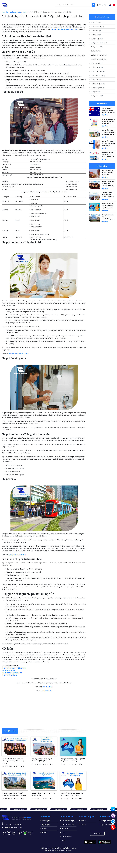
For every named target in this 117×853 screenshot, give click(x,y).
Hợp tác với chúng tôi (107, 825)
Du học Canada (97, 26)
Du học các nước (15, 12)
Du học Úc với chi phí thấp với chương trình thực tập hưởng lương (13, 761)
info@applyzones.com (16, 827)
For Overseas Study (14, 809)
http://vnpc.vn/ (47, 690)
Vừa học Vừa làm (67, 836)
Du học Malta (96, 47)
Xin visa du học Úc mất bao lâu (12, 673)
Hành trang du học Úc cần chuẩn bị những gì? (108, 172)
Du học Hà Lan (97, 96)
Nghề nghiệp (46, 825)
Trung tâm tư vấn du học (17, 555)
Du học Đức (96, 79)
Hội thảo (83, 825)
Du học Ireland (97, 63)
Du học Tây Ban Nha (99, 55)
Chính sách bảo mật (47, 848)
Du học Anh (96, 30)
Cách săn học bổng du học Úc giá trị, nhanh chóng (108, 121)
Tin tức (83, 821)
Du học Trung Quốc (98, 59)
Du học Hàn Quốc (98, 71)
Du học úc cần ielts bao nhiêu (18, 354)
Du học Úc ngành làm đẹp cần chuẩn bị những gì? (108, 143)
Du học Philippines (98, 88)
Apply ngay (97, 834)
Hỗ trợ (44, 832)
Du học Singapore (98, 83)
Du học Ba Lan (97, 67)
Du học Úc (26, 12)
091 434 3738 (47, 687)
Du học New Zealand (99, 43)
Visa (63, 832)
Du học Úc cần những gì (9, 675)
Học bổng (65, 828)
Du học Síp (96, 51)
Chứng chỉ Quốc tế (106, 821)
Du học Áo (95, 92)
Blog (63, 840)
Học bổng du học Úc (8, 670)
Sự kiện (44, 828)
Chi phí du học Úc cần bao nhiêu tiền (64, 29)
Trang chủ (5, 12)
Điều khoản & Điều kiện (62, 848)
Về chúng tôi (46, 821)
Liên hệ (74, 848)
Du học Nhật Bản (98, 75)
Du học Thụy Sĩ (97, 39)
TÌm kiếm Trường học (68, 821)
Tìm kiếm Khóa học (68, 825)
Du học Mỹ (96, 35)
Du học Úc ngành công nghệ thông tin (14, 668)
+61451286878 (16, 824)
